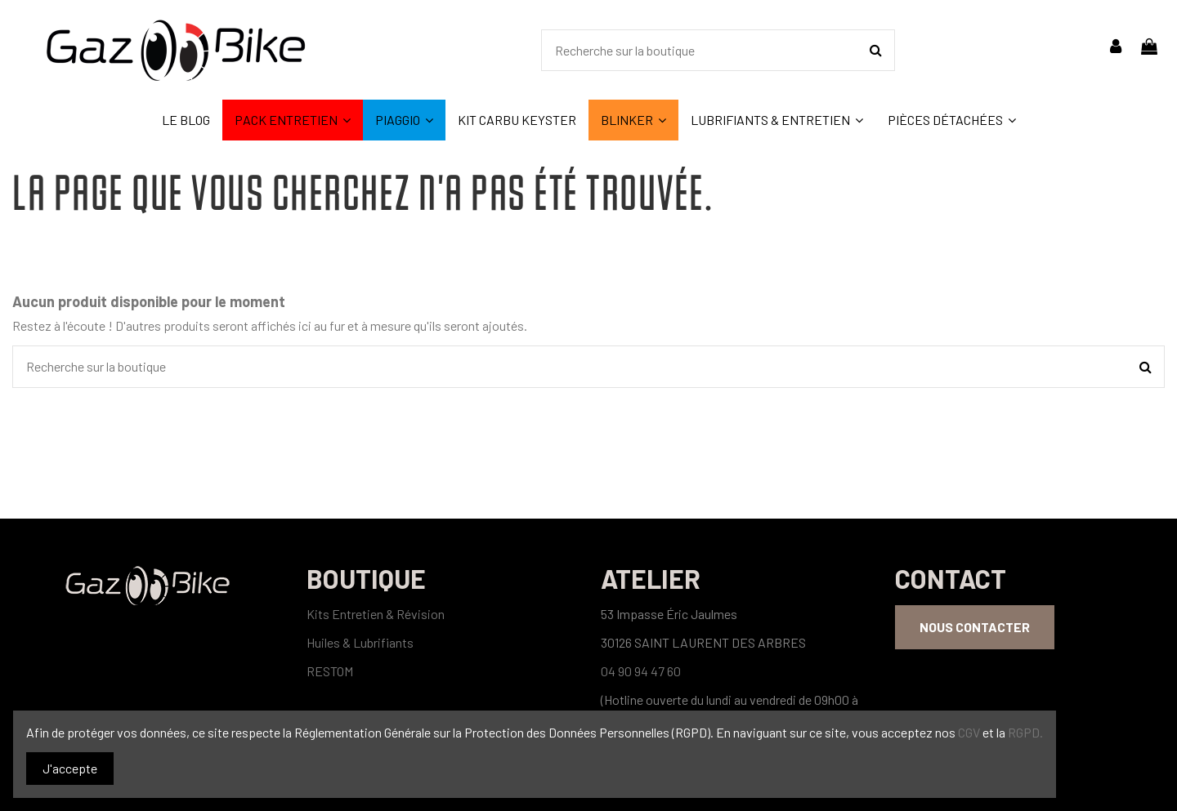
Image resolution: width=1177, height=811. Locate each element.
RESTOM (330, 671)
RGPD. (1025, 732)
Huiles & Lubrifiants (360, 642)
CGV (970, 732)
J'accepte (70, 768)
